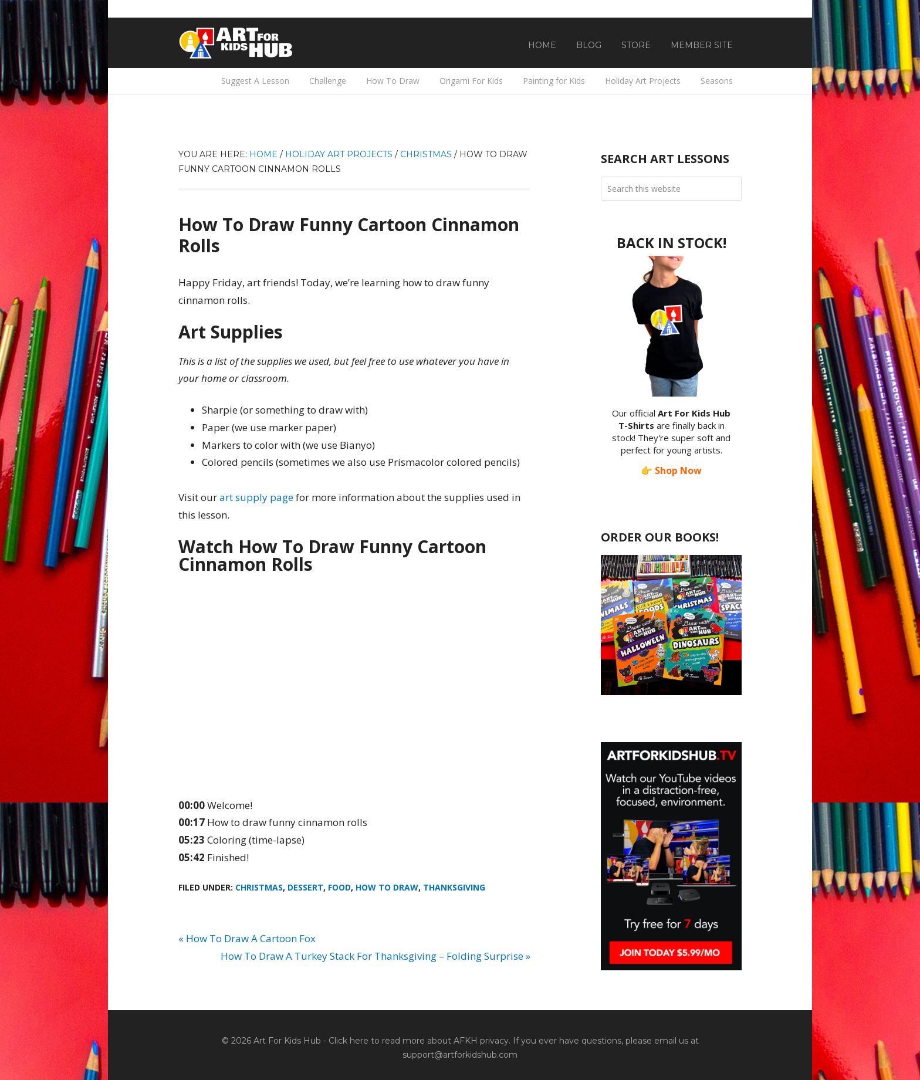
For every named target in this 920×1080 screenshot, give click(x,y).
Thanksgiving (454, 887)
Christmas (259, 887)
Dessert (305, 887)
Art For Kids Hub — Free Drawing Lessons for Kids (237, 42)
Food (339, 887)
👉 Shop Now (671, 470)
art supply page (256, 497)
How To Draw (387, 887)
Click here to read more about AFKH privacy (419, 1040)
